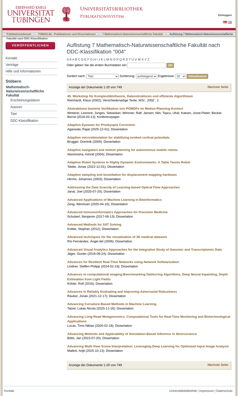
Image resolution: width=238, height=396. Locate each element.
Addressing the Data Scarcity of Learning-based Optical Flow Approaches (123, 187)
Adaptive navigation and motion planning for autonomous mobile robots (122, 150)
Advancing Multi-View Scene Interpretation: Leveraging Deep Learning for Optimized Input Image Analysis (148, 346)
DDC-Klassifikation (24, 121)
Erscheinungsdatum (25, 100)
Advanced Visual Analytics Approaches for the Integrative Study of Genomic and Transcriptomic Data (144, 249)
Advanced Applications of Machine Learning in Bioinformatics (114, 200)
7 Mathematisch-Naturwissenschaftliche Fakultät (132, 34)
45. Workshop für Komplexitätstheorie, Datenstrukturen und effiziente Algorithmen (130, 96)
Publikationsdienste (19, 34)
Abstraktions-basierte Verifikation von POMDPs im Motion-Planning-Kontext (125, 108)
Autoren (16, 107)
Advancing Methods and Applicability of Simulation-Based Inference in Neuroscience (132, 334)
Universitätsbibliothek (183, 391)
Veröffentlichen (30, 45)
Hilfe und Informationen (23, 71)
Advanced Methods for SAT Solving (94, 224)
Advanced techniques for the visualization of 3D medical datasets (117, 237)
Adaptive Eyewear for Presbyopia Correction (101, 125)
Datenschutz (224, 391)
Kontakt (11, 58)
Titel (13, 114)
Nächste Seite (218, 87)
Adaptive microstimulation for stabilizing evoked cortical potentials (118, 137)
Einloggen (225, 15)
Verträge (12, 65)
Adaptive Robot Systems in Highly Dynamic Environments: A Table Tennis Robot (128, 162)
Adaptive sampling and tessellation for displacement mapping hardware (122, 174)
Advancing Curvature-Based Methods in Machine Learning (111, 304)
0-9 (69, 59)
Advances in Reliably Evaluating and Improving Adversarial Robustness (122, 291)
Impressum (206, 391)
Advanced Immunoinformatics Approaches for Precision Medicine (117, 212)
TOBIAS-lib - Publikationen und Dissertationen (67, 34)
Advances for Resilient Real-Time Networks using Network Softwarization (123, 262)
